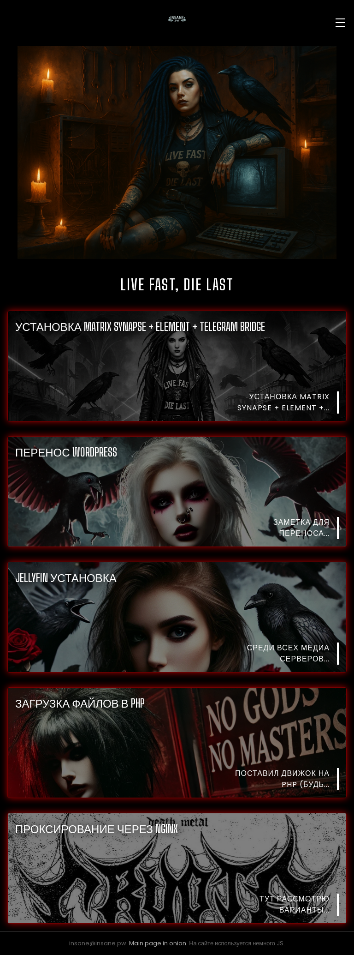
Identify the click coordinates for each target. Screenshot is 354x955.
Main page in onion (157, 943)
